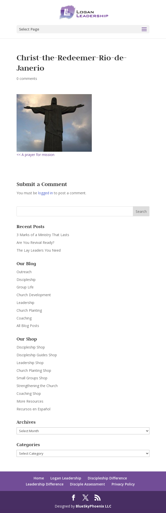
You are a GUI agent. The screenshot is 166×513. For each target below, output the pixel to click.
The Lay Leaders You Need (39, 250)
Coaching (24, 318)
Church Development (34, 294)
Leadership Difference (44, 484)
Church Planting (29, 310)
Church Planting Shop (34, 370)
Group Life (25, 287)
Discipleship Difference (107, 478)
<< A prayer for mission (35, 154)
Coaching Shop (29, 393)
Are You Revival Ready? (35, 242)
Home (39, 478)
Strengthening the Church (37, 385)
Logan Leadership (65, 478)
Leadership (25, 302)
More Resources (30, 401)
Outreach (24, 271)
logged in (45, 193)
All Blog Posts (28, 325)
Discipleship (26, 279)
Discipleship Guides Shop (37, 355)
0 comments (27, 78)
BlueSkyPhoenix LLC (93, 506)
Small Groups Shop (32, 378)
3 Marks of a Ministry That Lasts (43, 234)
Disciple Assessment (87, 484)
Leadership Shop (30, 362)
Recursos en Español (33, 409)
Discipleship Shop (31, 347)
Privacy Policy (123, 484)
